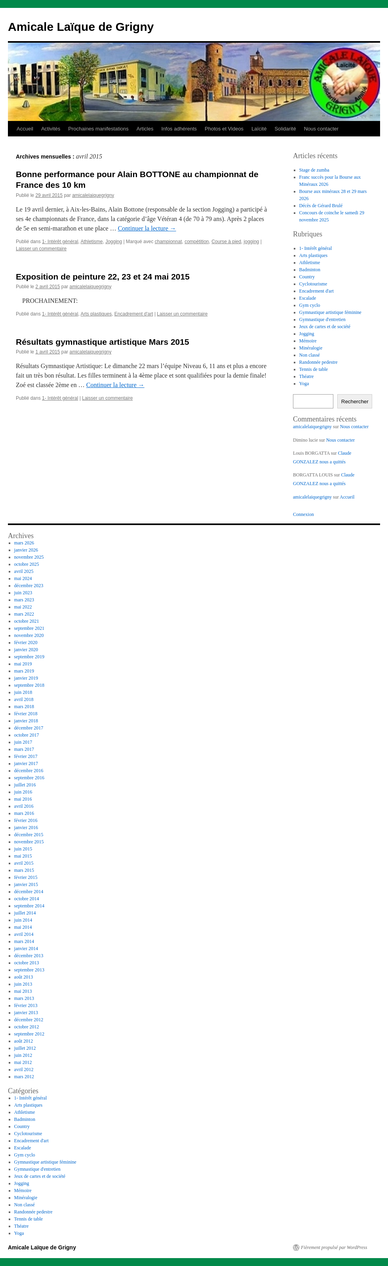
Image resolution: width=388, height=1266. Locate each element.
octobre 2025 (26, 564)
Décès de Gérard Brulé (321, 205)
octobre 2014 (26, 898)
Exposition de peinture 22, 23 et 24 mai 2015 (103, 276)
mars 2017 (24, 749)
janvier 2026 (26, 550)
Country (307, 277)
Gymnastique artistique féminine (330, 312)
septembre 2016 (29, 777)
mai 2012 (23, 1062)
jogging (251, 241)
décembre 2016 (29, 770)
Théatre (306, 376)
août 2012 (23, 1041)
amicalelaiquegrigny (93, 195)
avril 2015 (24, 863)
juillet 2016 (25, 785)
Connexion (303, 514)
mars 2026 (24, 543)
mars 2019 (24, 671)
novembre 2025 (29, 557)
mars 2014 (24, 941)
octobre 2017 (26, 735)
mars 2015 (24, 870)
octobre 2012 (26, 1027)
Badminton (309, 269)
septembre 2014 (29, 906)
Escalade (307, 298)
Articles (145, 129)
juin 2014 (23, 920)
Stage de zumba (314, 170)
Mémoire (308, 341)
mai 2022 (23, 607)
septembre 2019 (29, 656)
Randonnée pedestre (318, 362)
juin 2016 (23, 792)
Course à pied (226, 241)
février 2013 (26, 1005)
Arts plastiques (96, 314)
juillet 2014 (25, 913)
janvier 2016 (26, 827)
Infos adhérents (179, 129)
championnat (168, 241)
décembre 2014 (29, 891)
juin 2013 (23, 984)
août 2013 (23, 977)
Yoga (304, 383)
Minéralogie (311, 348)
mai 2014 (23, 927)
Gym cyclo (309, 305)
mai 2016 (23, 799)
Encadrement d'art (133, 314)
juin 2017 (23, 742)
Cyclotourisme (313, 284)
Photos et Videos (224, 129)
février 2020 (26, 642)
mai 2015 (23, 856)
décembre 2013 (29, 955)
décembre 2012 (29, 1019)
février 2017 (26, 756)
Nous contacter (321, 129)
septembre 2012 (29, 1034)
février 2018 (26, 713)
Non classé (309, 355)
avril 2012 (24, 1069)
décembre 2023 (29, 585)
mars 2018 (24, 706)
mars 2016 (24, 813)
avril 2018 (24, 699)
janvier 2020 (26, 649)
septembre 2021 (29, 628)
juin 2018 (23, 692)
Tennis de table (313, 369)
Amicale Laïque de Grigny (81, 26)
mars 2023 (24, 600)
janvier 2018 (26, 721)
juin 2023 (23, 592)
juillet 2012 (25, 1048)
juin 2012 (23, 1055)
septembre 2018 (29, 685)
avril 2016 (24, 806)
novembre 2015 (29, 842)
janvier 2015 (26, 884)
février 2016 (26, 820)
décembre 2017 (29, 728)
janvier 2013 (26, 1012)
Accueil (25, 129)
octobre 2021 (26, 621)
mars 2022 (24, 614)
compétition (196, 241)
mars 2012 (24, 1076)
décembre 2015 (29, 834)
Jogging (113, 241)
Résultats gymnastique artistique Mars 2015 (102, 341)
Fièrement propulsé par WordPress (334, 1247)
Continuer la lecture (147, 228)
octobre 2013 (26, 963)
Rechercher (355, 401)
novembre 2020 (29, 635)
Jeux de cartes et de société (325, 326)
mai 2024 (23, 578)
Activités (50, 129)
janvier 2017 (26, 763)
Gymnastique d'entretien (322, 319)
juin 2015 (23, 849)
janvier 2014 (26, 948)
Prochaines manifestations (98, 129)
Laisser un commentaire (41, 248)
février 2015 (26, 877)
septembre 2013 (29, 970)
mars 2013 (24, 998)
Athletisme (91, 241)
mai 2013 (23, 991)
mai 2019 (23, 664)
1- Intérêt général (60, 241)
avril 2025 (24, 571)
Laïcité (258, 129)
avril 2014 (24, 934)
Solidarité (285, 129)
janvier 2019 (26, 678)
